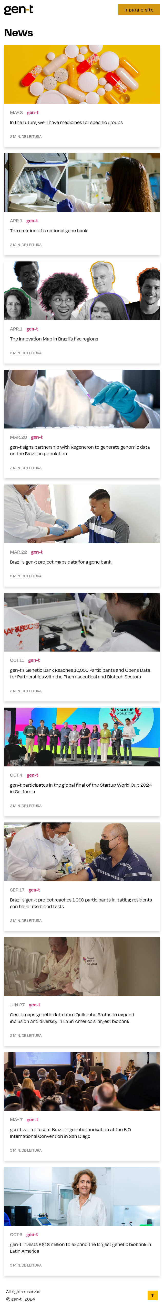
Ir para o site (139, 9)
